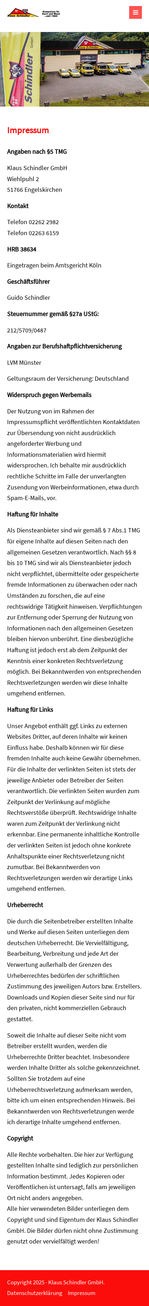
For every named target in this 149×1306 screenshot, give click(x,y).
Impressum (81, 1293)
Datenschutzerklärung (34, 1293)
